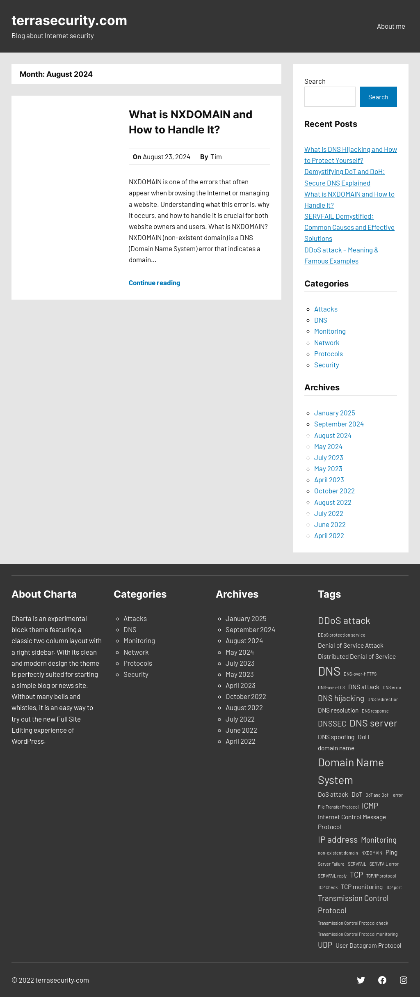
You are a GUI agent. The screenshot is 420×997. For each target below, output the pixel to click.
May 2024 (328, 446)
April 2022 (329, 535)
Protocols (328, 353)
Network (327, 342)
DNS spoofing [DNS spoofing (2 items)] (336, 736)
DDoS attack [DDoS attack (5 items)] (344, 620)
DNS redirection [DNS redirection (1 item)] (383, 699)
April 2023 (329, 479)
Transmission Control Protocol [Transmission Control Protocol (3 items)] (353, 904)
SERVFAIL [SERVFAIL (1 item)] (357, 863)
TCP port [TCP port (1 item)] (394, 887)
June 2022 (330, 524)
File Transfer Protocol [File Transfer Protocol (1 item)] (338, 806)
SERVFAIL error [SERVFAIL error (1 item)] (384, 863)
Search (315, 81)
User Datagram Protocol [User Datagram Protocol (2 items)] (369, 945)
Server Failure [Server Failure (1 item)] (331, 863)
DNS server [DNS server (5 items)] (373, 723)
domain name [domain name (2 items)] (336, 748)
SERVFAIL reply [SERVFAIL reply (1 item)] (332, 875)
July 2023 (328, 457)
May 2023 (328, 468)
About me (391, 26)
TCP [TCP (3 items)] (356, 874)
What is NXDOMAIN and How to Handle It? (191, 121)
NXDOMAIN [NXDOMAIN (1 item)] (371, 852)
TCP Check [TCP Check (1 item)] (328, 887)
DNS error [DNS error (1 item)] (392, 687)
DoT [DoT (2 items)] (357, 794)
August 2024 (333, 435)
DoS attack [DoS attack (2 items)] (333, 794)
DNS (320, 320)
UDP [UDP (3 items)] (325, 944)
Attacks (326, 309)
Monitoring (330, 331)
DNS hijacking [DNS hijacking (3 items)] (341, 698)
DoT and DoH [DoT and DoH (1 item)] (377, 795)
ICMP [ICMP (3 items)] (370, 805)
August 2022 (333, 502)
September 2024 (339, 423)
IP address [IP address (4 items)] (338, 839)
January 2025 (334, 412)
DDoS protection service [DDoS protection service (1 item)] (341, 634)
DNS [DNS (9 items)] (329, 671)
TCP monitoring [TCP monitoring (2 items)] (362, 886)
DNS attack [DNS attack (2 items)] (363, 686)
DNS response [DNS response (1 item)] (375, 710)
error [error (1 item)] (398, 795)
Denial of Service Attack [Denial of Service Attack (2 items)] (350, 645)
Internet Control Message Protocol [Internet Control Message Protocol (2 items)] (352, 822)
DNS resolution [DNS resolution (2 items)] (338, 710)
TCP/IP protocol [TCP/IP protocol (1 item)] (381, 875)
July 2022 (328, 513)
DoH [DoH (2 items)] (363, 736)
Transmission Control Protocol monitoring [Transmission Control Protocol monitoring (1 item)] (358, 934)
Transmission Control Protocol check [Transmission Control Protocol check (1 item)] (353, 923)
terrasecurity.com (69, 20)
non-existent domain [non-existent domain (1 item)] (338, 852)
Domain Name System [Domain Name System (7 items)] (351, 770)
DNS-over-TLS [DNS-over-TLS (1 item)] (331, 687)
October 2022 (334, 490)
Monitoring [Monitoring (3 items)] (379, 839)
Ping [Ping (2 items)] (391, 852)
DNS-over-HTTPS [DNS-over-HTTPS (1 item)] (360, 673)
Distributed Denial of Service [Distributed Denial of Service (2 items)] (357, 656)
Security (326, 364)
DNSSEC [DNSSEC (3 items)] (332, 723)
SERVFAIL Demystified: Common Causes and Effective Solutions (349, 227)
